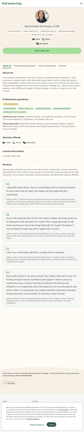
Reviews (62, 66)
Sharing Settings (33, 419)
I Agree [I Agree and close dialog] (51, 424)
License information (47, 66)
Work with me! (42, 50)
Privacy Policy (63, 410)
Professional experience (24, 66)
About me (7, 66)
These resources (72, 373)
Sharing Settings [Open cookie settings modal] (37, 424)
